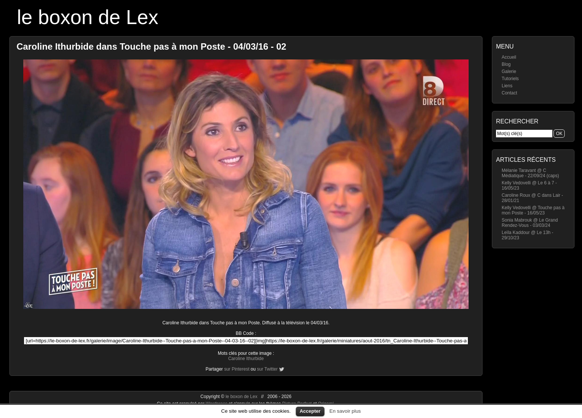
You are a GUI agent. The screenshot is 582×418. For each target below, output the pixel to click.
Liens (507, 85)
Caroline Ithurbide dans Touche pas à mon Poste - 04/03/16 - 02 (151, 46)
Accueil (509, 57)
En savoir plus (345, 411)
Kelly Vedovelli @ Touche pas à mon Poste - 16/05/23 (533, 210)
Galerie (509, 71)
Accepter (310, 411)
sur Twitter (267, 369)
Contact (509, 93)
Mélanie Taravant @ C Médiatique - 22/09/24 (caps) (530, 173)
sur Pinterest (236, 369)
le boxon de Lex (87, 17)
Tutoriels (510, 78)
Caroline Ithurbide (246, 358)
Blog (506, 64)
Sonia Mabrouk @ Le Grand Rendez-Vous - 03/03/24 (530, 222)
